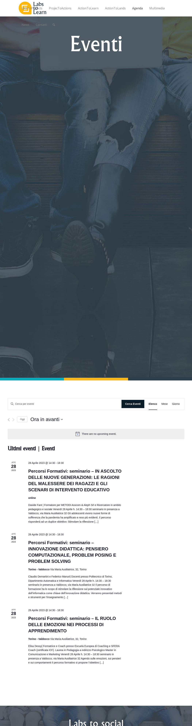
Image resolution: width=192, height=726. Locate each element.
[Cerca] (53, 24)
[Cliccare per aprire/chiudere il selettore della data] (46, 419)
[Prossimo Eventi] (13, 419)
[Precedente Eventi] (9, 419)
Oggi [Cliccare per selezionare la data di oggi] (22, 419)
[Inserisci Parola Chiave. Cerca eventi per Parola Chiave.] (64, 404)
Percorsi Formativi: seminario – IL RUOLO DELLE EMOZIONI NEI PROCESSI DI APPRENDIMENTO (72, 624)
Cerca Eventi (133, 403)
